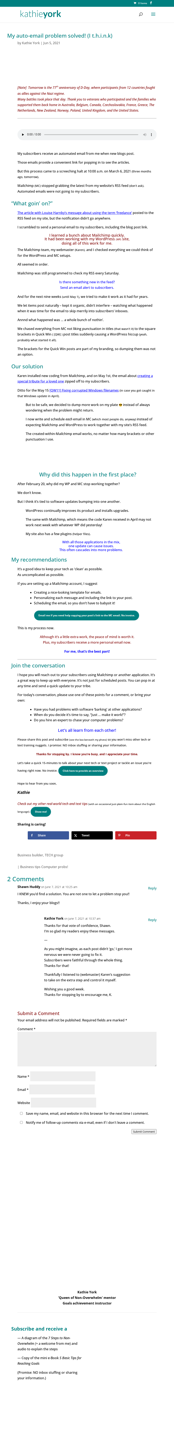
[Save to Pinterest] (136, 835)
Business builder (30, 855)
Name (23, 1076)
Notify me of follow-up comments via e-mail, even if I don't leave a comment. (81, 1122)
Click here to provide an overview (83, 770)
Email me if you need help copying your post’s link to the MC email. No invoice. (86, 615)
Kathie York (31, 43)
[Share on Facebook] (48, 835)
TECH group (54, 855)
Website (23, 1103)
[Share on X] (92, 835)
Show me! (41, 811)
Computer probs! (54, 867)
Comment (26, 1029)
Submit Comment (144, 1131)
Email (23, 1089)
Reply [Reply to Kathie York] (152, 920)
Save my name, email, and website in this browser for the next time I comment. (87, 1113)
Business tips (30, 867)
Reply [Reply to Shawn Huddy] (152, 888)
